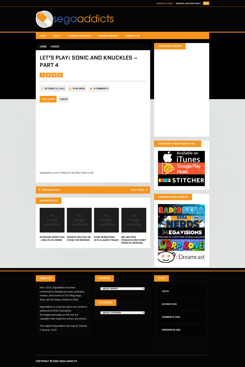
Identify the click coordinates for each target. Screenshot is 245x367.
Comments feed (171, 317)
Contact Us (133, 35)
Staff (57, 35)
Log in (165, 291)
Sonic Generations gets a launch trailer (106, 238)
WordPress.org (171, 329)
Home (43, 35)
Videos (64, 99)
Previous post (49, 190)
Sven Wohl (79, 88)
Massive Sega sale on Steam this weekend (78, 238)
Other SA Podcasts (79, 35)
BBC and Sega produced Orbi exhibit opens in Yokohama (133, 239)
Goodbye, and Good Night (188, 3)
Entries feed (169, 304)
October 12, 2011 (55, 88)
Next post (139, 190)
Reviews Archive (108, 35)
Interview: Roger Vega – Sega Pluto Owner (52, 238)
